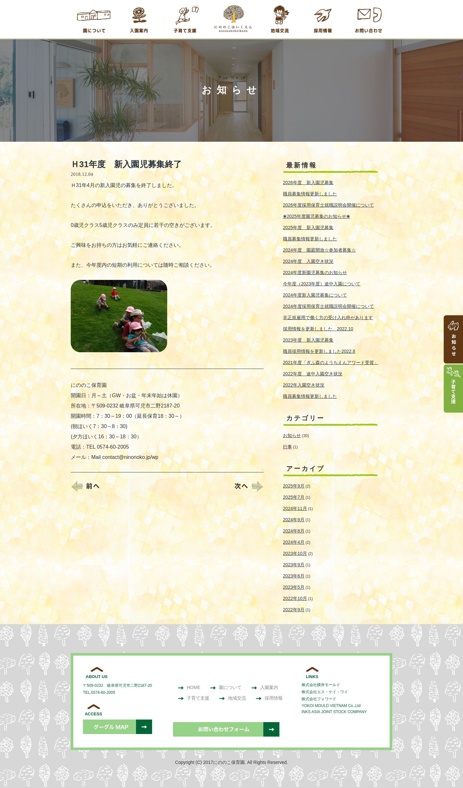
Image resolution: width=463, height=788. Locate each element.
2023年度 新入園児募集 (308, 340)
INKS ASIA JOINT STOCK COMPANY (334, 712)
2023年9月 (293, 564)
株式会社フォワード (319, 699)
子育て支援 (193, 698)
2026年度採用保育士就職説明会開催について (328, 205)
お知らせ (292, 435)
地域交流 (232, 698)
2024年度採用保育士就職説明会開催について (328, 306)
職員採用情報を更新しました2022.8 (319, 351)
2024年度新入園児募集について (315, 295)
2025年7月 (293, 497)
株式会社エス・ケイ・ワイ (325, 692)
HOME (189, 687)
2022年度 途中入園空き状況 (312, 373)
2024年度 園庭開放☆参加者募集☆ (319, 250)
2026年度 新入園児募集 (308, 182)
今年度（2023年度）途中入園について (321, 283)
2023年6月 (293, 575)
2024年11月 (295, 508)
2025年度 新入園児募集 (308, 227)
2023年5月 (293, 587)
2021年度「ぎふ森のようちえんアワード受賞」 (330, 362)
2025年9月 (293, 485)
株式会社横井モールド (321, 685)
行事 (287, 446)
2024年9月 (293, 519)
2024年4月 (293, 542)
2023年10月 (295, 553)
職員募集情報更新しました (310, 193)
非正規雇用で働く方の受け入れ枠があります (328, 317)
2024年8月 (293, 530)
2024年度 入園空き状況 (308, 261)
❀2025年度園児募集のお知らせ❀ (316, 216)
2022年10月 (295, 598)
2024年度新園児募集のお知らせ (315, 272)
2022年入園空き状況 (303, 385)
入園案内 (264, 687)
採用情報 (269, 698)
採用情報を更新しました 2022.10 (318, 328)
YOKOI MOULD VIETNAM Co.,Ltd (331, 705)
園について (225, 687)
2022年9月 (293, 609)
